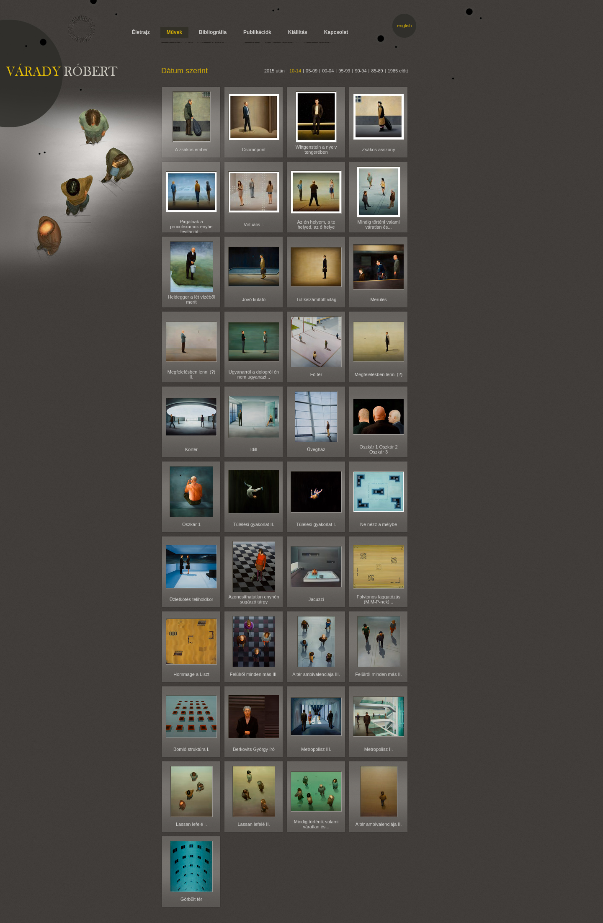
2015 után (274, 70)
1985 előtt (398, 70)
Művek (174, 32)
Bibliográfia (213, 32)
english (404, 25)
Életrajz (141, 32)
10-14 (295, 70)
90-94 (360, 70)
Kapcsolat (336, 32)
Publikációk (257, 32)
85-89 (377, 70)
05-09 (311, 70)
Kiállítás (297, 32)
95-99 (344, 70)
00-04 (328, 70)
